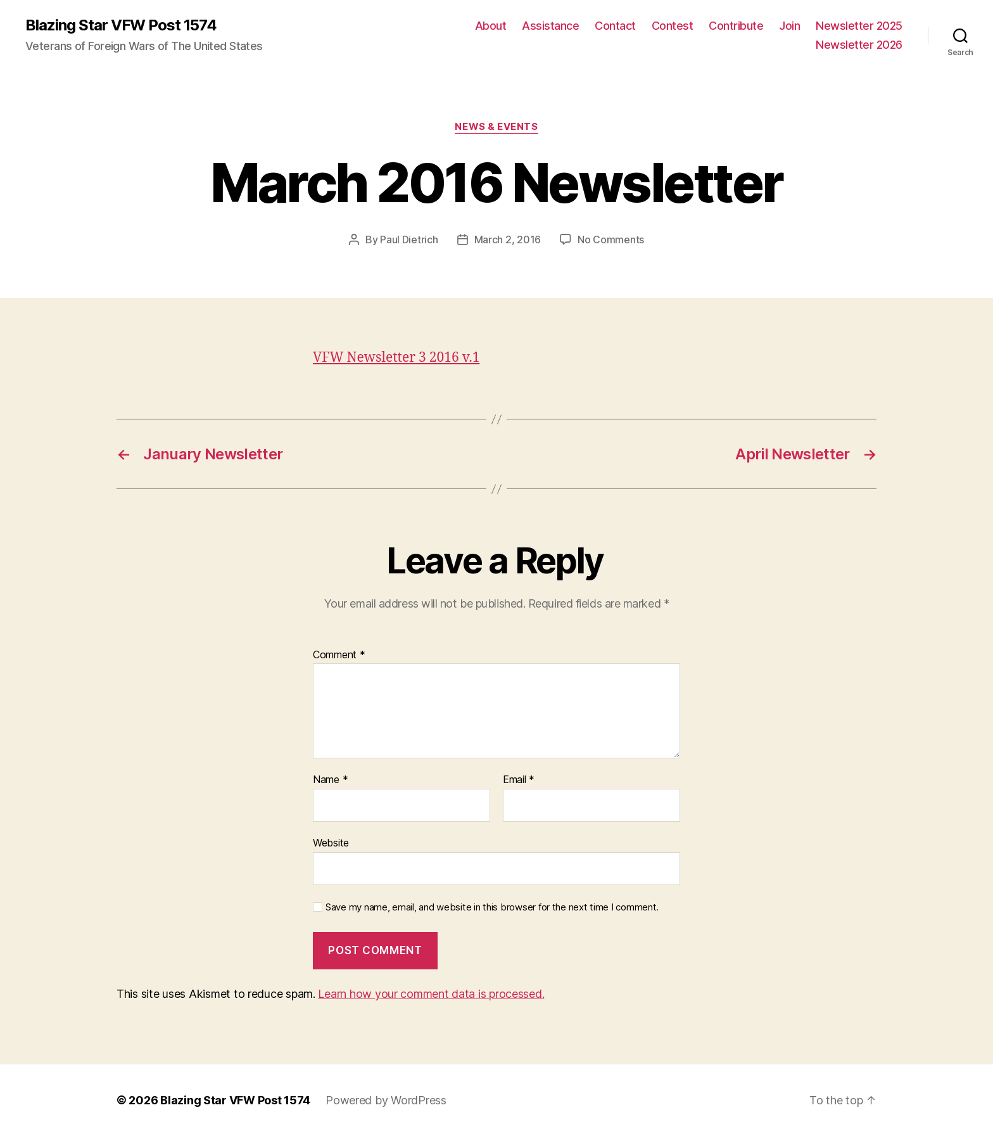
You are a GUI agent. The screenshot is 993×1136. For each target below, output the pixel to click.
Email (518, 780)
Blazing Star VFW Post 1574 (121, 25)
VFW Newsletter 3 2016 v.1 (396, 357)
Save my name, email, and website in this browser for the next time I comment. (492, 907)
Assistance (550, 25)
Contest (672, 25)
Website (331, 842)
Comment (339, 655)
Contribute (736, 25)
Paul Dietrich (409, 239)
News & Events (496, 126)
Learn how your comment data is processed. (431, 993)
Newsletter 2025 (859, 25)
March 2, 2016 (507, 239)
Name (330, 780)
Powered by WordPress (386, 1100)
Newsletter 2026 (859, 44)
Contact (615, 25)
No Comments (611, 239)
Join (789, 25)
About (491, 25)
